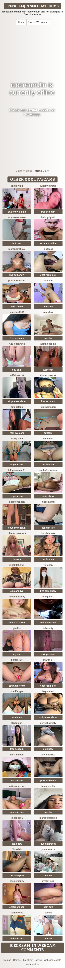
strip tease (17, 306)
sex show (17, 843)
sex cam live (17, 812)
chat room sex (48, 275)
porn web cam (48, 780)
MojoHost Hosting (32, 960)
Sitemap (6, 960)
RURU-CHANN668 (17, 343)
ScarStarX (48, 312)
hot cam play (17, 875)
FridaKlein (17, 849)
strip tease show (17, 401)
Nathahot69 (17, 912)
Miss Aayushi (17, 754)
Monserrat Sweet (17, 217)
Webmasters (32, 964)
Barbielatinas (48, 533)
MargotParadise (48, 817)
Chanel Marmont (17, 533)
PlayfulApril (17, 723)
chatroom (17, 559)
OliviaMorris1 (48, 754)
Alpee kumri (48, 501)
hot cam (16, 243)
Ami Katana (17, 407)
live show (48, 306)
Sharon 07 (48, 659)
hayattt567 (48, 691)
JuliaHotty (48, 628)
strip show (48, 496)
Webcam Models (52, 960)
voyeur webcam (17, 527)
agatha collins (48, 343)
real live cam (17, 433)
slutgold (48, 249)
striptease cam (17, 685)
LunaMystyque (48, 185)
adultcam (17, 717)
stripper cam (48, 654)
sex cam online (48, 243)
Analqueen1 (48, 596)
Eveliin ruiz (48, 881)
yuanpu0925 (48, 849)
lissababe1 (17, 817)
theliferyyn (17, 691)
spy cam (16, 369)
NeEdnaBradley (17, 596)
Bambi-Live (17, 659)
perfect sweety (48, 723)
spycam (16, 654)
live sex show (16, 275)
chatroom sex (16, 907)
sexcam (48, 433)
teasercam (17, 780)
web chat (48, 369)
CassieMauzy (17, 881)
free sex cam (48, 211)
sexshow (48, 749)
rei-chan (48, 565)
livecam (48, 875)
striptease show (48, 717)
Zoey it (48, 912)
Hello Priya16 (48, 217)
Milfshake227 (17, 375)
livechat (48, 338)
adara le (48, 280)
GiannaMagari (48, 407)
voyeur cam (16, 464)
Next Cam (42, 171)
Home (21, 22)
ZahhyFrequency (48, 470)
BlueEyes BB (48, 786)
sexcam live (48, 527)
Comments (23, 171)
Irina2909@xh (16, 565)
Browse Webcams (38, 22)
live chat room (17, 622)
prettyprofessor (16, 280)
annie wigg (17, 185)
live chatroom (48, 843)
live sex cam (48, 401)
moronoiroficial (16, 249)
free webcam (17, 338)
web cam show (48, 622)
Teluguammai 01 (17, 470)
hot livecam (48, 464)
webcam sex (17, 938)
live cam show (48, 591)
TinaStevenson (17, 501)
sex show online (17, 211)
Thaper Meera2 (48, 375)
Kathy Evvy (17, 438)
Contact (17, 960)
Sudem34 (48, 438)
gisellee (17, 628)
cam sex (48, 907)
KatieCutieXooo (17, 786)
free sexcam (17, 749)
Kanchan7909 (17, 312)
